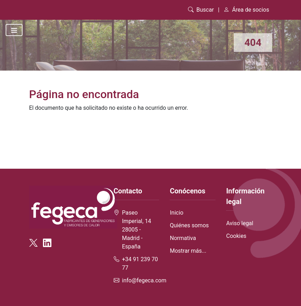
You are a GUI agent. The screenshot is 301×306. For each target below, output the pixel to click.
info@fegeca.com (144, 280)
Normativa (183, 238)
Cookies (236, 236)
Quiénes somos (189, 225)
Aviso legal (239, 223)
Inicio (176, 212)
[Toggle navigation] (14, 30)
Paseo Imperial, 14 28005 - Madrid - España (136, 229)
